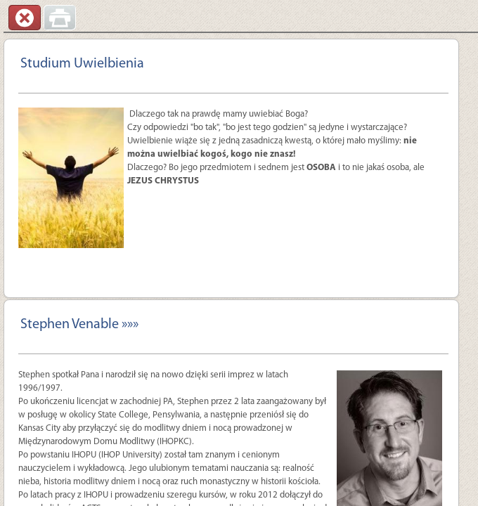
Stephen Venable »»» (79, 325)
